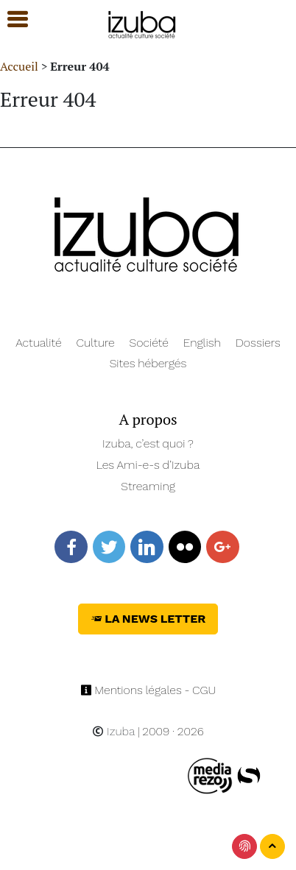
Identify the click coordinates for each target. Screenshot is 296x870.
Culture (96, 343)
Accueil (19, 66)
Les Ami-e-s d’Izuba (148, 465)
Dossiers (258, 343)
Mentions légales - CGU (148, 690)
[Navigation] (142, 22)
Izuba (113, 731)
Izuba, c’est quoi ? (148, 443)
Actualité (38, 343)
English (202, 343)
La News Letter (148, 619)
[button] (11, 19)
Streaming (148, 486)
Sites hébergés (148, 363)
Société (149, 343)
